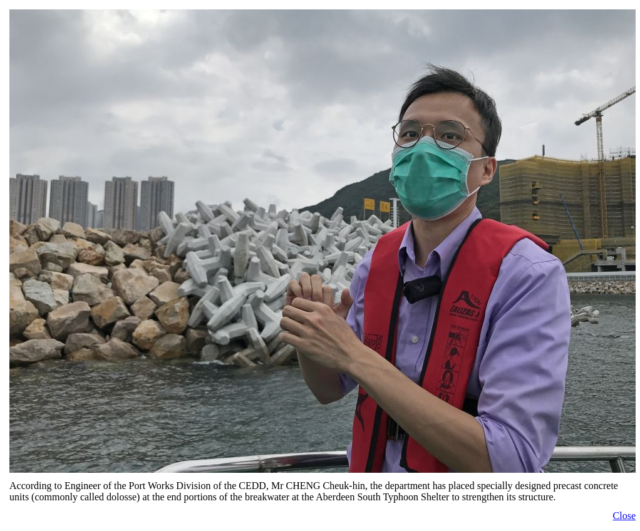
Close (624, 515)
